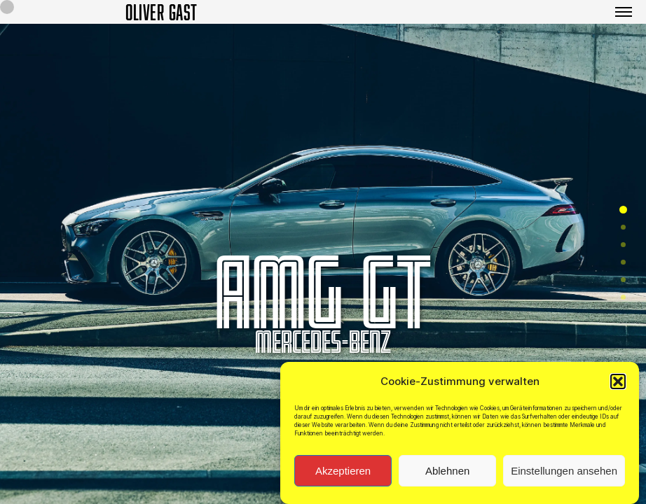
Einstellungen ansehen (564, 473)
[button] (618, 384)
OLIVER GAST (161, 12)
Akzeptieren (343, 473)
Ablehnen (447, 473)
